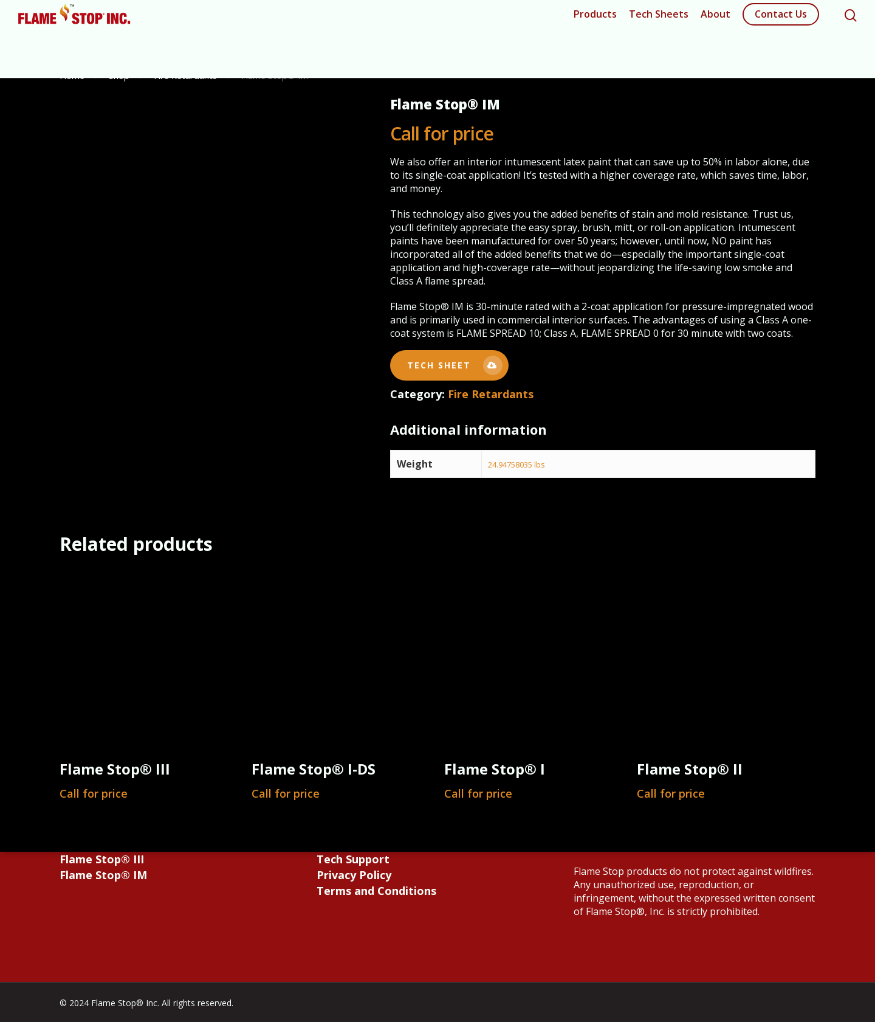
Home (72, 75)
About (715, 21)
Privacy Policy (354, 874)
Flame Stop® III (102, 859)
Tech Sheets (658, 21)
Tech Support (353, 859)
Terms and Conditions (376, 890)
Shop (119, 75)
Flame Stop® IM (103, 874)
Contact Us (781, 21)
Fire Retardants (185, 75)
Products (595, 21)
